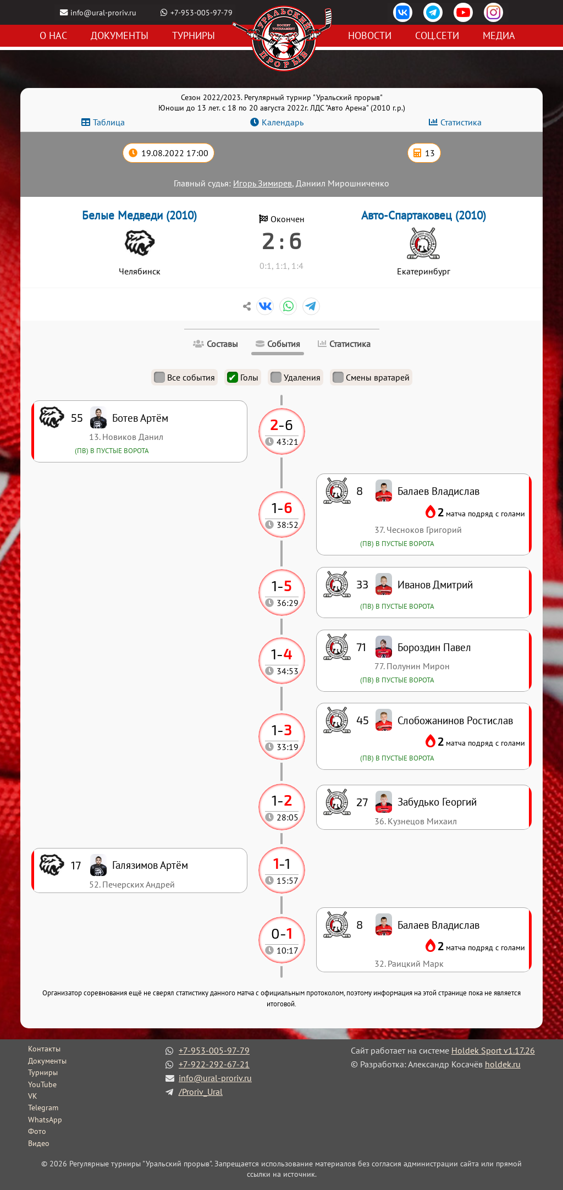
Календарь (282, 122)
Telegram (43, 1107)
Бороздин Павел (434, 647)
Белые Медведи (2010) (139, 215)
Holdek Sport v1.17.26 (493, 1050)
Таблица (109, 122)
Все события (184, 377)
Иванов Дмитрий (435, 584)
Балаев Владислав (438, 925)
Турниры (193, 36)
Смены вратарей (371, 377)
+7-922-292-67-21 (214, 1064)
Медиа (499, 36)
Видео (38, 1143)
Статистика (461, 122)
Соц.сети (437, 36)
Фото (37, 1131)
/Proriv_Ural (201, 1091)
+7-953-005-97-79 (202, 12)
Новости (369, 36)
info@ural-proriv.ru (104, 12)
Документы (119, 36)
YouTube (42, 1084)
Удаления (296, 377)
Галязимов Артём (150, 865)
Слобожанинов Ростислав (455, 720)
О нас (53, 36)
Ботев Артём (140, 418)
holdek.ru (503, 1064)
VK (32, 1096)
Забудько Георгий (437, 801)
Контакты (44, 1049)
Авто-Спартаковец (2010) (423, 215)
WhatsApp (45, 1119)
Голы (242, 377)
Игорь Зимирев (262, 183)
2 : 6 (281, 240)
